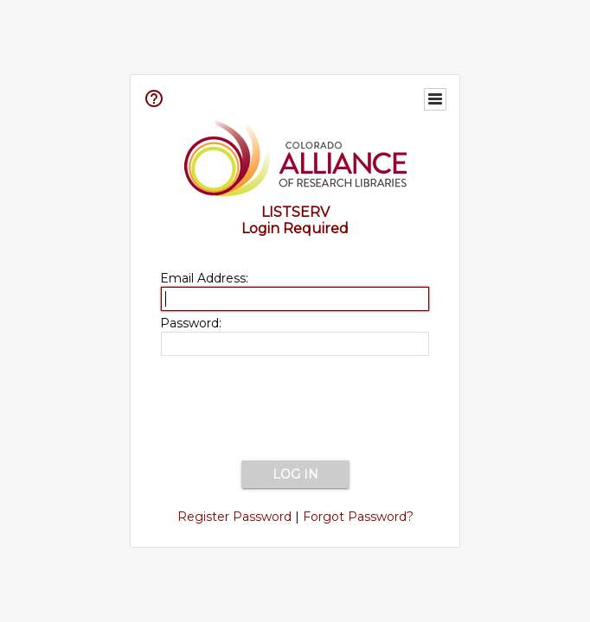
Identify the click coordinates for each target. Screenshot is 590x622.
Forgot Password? (358, 516)
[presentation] (295, 409)
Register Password (234, 516)
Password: (190, 323)
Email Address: (204, 278)
